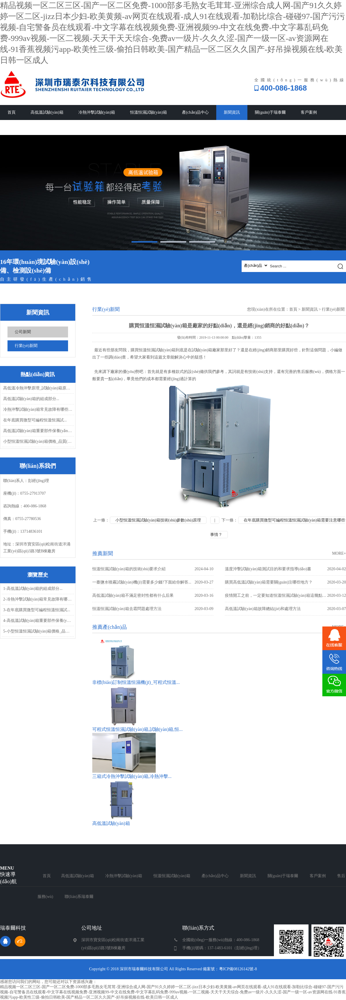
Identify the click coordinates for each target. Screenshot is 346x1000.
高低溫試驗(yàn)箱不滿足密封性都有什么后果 (152, 595)
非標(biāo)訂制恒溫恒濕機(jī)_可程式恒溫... (136, 682)
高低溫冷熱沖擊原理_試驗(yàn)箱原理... (38, 388)
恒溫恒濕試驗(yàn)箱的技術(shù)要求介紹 (152, 568)
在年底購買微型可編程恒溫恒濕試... (35, 420)
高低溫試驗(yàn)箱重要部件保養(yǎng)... (38, 431)
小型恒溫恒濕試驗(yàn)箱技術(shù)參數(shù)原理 (158, 520)
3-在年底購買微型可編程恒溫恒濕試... (36, 610)
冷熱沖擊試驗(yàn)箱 (96, 112)
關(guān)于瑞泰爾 (270, 112)
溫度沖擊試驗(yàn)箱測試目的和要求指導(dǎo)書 (285, 568)
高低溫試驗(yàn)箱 (47, 112)
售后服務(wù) (19, 127)
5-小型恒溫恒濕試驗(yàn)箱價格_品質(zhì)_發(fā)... (38, 631)
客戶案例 (309, 112)
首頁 (11, 112)
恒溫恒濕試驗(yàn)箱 (148, 112)
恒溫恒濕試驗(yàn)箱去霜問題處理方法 (152, 608)
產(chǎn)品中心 (195, 112)
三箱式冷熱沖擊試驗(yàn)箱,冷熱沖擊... (132, 776)
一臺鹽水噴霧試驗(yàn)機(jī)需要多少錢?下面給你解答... (152, 582)
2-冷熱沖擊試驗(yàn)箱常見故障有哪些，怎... (38, 599)
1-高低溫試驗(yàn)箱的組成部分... (33, 588)
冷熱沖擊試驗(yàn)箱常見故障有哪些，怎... (38, 409)
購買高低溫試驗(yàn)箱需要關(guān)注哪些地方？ (285, 582)
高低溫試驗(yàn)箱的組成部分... (31, 399)
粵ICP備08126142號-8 (238, 969)
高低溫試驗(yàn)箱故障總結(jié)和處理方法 (285, 608)
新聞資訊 (232, 112)
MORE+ (339, 553)
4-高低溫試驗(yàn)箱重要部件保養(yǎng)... (38, 620)
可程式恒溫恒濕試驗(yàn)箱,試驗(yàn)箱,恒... (137, 729)
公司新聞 (23, 332)
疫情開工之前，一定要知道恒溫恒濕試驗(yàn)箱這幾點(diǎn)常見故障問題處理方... (285, 595)
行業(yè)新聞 (26, 346)
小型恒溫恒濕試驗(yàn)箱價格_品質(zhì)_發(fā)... (38, 441)
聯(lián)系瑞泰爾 (60, 127)
